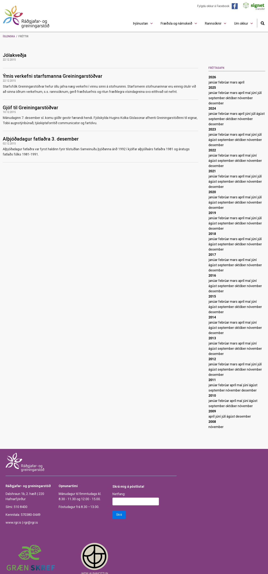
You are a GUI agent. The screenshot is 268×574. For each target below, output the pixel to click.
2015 (212, 296)
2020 (212, 192)
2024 (212, 108)
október (232, 98)
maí (248, 93)
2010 (212, 395)
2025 (212, 87)
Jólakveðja (14, 55)
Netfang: (118, 494)
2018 (212, 234)
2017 (212, 255)
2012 (212, 359)
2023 (212, 129)
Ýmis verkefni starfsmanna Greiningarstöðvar (52, 76)
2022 (212, 150)
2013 (212, 338)
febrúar (224, 82)
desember (216, 103)
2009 (212, 411)
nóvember (245, 98)
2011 (212, 380)
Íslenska (9, 36)
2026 (212, 77)
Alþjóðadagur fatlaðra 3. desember (41, 139)
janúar (213, 82)
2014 (212, 317)
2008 (212, 422)
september (217, 98)
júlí (259, 93)
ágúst (260, 114)
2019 (212, 213)
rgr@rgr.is (31, 522)
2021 (212, 171)
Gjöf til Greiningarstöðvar (30, 107)
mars (234, 82)
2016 (212, 275)
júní (254, 93)
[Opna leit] (262, 22)
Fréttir (23, 36)
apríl (241, 82)
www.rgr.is (13, 522)
